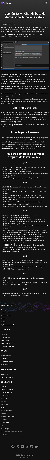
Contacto (4, 359)
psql (2, 426)
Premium (4, 334)
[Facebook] (13, 446)
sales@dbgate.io (25, 457)
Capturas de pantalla (7, 325)
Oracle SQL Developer (8, 417)
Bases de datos (6, 316)
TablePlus (4, 435)
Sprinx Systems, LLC (27, 455)
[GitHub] (31, 446)
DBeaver (3, 402)
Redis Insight (5, 429)
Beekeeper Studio (6, 393)
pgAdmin (4, 420)
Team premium (6, 337)
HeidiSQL (4, 408)
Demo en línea (5, 365)
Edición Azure (5, 343)
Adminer (3, 386)
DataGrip (4, 399)
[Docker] (37, 446)
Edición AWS (5, 340)
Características (5, 313)
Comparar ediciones (7, 346)
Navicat (3, 414)
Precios (3, 319)
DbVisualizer (5, 405)
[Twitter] (18, 446)
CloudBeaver (5, 396)
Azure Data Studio (7, 389)
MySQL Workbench (7, 411)
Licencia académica (7, 362)
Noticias (3, 322)
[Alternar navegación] (46, 3)
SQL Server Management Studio (11, 432)
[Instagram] (27, 446)
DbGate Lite (5, 374)
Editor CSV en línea (7, 377)
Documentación (6, 356)
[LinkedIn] (22, 446)
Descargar (4, 310)
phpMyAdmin (5, 423)
